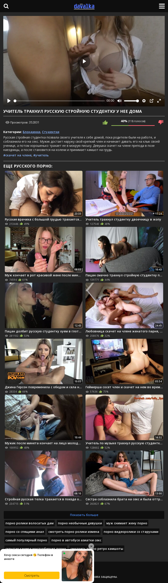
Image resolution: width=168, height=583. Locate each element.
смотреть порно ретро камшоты (96, 549)
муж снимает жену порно (126, 523)
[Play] (8, 100)
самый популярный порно (26, 540)
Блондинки (31, 132)
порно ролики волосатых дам (29, 523)
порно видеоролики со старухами (131, 532)
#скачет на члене (17, 155)
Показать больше (84, 515)
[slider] (59, 101)
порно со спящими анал (24, 532)
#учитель (41, 155)
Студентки (50, 132)
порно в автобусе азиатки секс (76, 540)
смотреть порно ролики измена (73, 532)
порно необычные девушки (80, 523)
